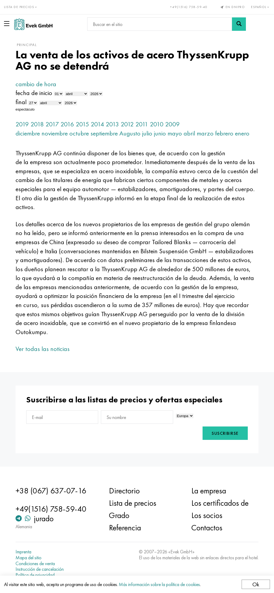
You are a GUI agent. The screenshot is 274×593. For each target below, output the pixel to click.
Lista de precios (133, 503)
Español (260, 7)
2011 (143, 124)
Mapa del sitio (30, 558)
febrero (225, 133)
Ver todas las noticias (44, 349)
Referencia (125, 527)
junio (161, 133)
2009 (173, 124)
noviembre (56, 133)
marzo (206, 133)
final (22, 102)
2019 (23, 124)
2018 (38, 124)
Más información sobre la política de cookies (159, 584)
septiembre (105, 133)
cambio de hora (37, 84)
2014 (98, 124)
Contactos (206, 527)
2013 (113, 124)
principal (28, 44)
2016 (68, 124)
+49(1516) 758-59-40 (189, 7)
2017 (53, 124)
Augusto (131, 133)
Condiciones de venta (36, 563)
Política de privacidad (36, 575)
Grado (119, 515)
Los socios (206, 515)
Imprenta (25, 552)
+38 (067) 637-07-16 (52, 491)
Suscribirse (223, 433)
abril (190, 133)
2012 (128, 124)
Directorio (124, 491)
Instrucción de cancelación (41, 569)
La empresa (208, 491)
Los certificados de (219, 503)
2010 (158, 124)
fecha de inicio (35, 93)
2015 (83, 124)
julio (148, 133)
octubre (80, 133)
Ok (255, 584)
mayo (176, 133)
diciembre (29, 133)
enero (243, 133)
